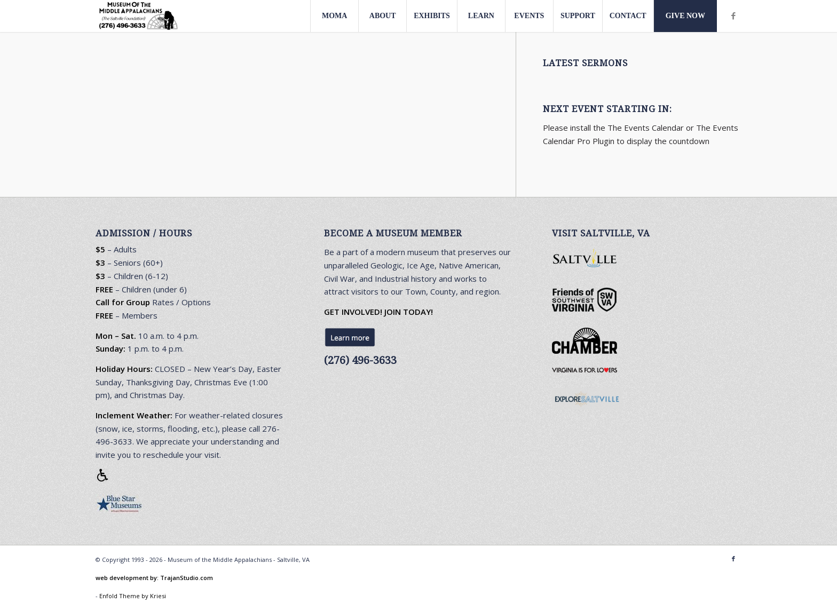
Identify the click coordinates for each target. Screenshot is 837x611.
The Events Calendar (645, 127)
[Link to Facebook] (733, 15)
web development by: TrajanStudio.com (154, 578)
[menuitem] (334, 16)
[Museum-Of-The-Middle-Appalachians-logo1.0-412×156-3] (138, 16)
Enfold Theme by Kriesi (132, 596)
